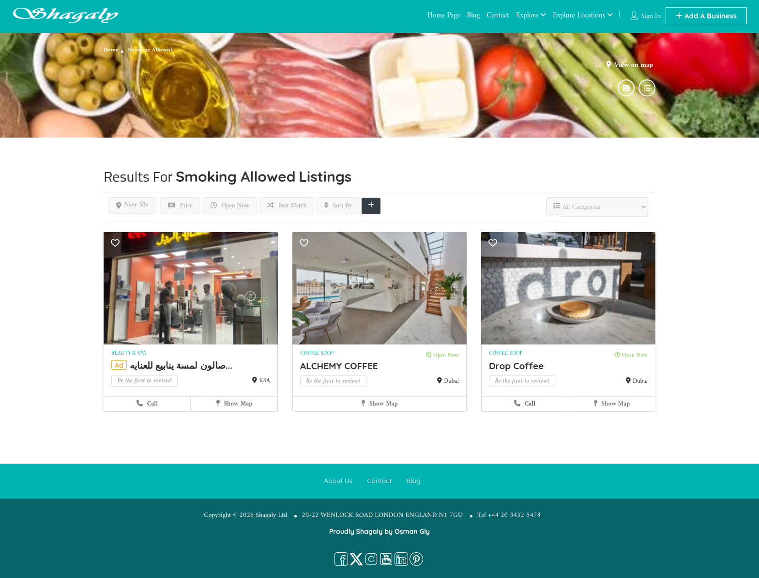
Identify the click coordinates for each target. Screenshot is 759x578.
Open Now (230, 205)
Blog (473, 15)
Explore (527, 15)
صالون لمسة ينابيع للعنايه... (181, 365)
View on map (633, 65)
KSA (264, 380)
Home (111, 50)
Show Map (234, 403)
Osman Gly (412, 531)
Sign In (651, 16)
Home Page (443, 15)
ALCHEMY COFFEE (339, 366)
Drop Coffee (516, 366)
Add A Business (706, 15)
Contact (497, 15)
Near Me (132, 205)
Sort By (338, 205)
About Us (338, 480)
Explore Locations (579, 15)
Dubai (451, 381)
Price (180, 205)
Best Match (286, 205)
